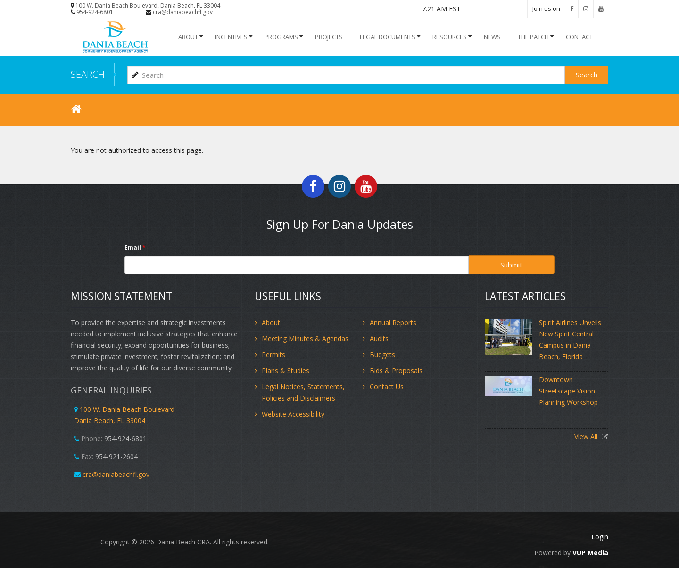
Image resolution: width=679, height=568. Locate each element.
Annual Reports (393, 322)
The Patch (533, 37)
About (188, 37)
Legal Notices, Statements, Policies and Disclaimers (303, 392)
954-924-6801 (94, 12)
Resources (449, 37)
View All (586, 436)
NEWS (492, 37)
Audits (379, 338)
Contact (579, 37)
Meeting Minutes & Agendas (305, 338)
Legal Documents (387, 37)
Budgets (382, 354)
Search (586, 74)
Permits (273, 354)
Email (135, 247)
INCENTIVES (231, 37)
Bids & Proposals (396, 370)
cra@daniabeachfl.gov (183, 12)
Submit (511, 264)
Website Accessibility (293, 413)
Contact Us (387, 386)
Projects (329, 37)
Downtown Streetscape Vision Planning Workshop (568, 391)
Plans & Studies (285, 370)
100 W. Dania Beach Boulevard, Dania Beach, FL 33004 (147, 5)
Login (599, 536)
